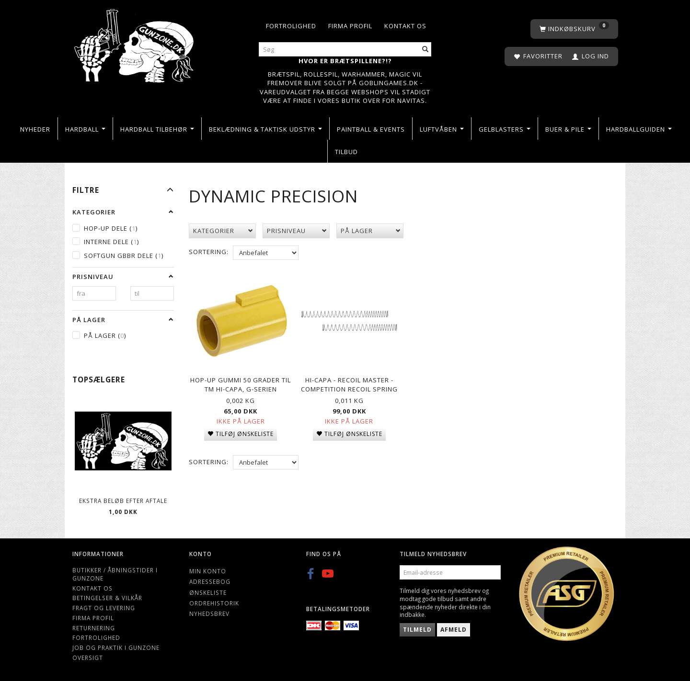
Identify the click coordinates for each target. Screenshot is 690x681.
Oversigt (87, 657)
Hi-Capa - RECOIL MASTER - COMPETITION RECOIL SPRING (349, 382)
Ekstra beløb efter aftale (123, 500)
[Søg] (425, 49)
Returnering (93, 628)
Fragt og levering (103, 608)
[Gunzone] (135, 43)
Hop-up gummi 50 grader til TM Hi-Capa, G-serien (240, 382)
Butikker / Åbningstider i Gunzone (115, 574)
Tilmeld (417, 629)
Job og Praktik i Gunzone (116, 647)
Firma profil (350, 26)
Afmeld (453, 629)
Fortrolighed (291, 26)
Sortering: (209, 251)
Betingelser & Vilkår (107, 598)
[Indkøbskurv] (574, 29)
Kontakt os (405, 26)
